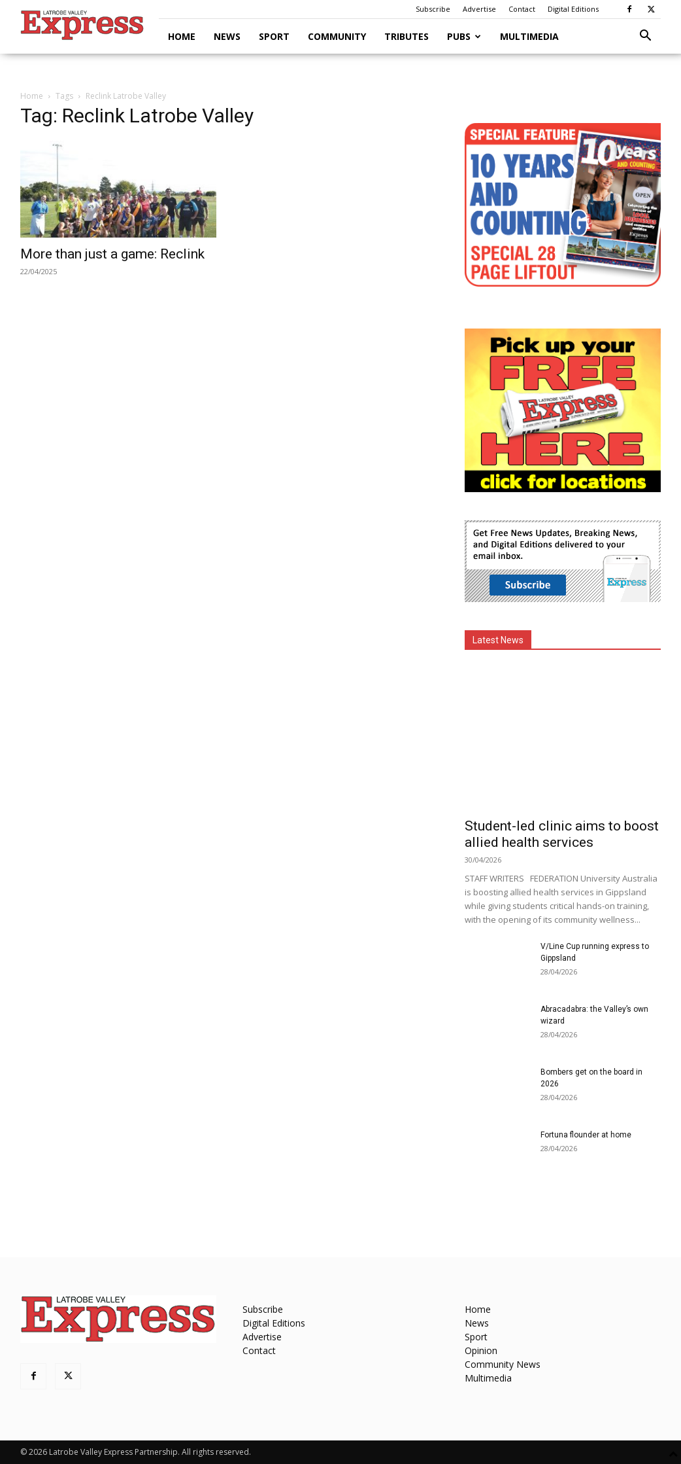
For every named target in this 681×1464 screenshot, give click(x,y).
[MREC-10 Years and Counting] (563, 283)
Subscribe (433, 9)
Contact (521, 9)
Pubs (464, 36)
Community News (502, 1364)
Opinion (481, 1350)
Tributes (406, 36)
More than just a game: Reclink (112, 254)
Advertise (479, 9)
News (227, 36)
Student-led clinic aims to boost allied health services (562, 834)
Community (337, 36)
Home (181, 36)
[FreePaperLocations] (563, 488)
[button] (645, 37)
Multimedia (529, 36)
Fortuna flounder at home (585, 1134)
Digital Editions (573, 9)
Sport (274, 36)
